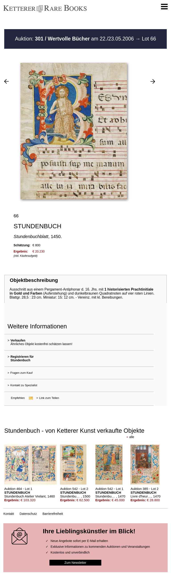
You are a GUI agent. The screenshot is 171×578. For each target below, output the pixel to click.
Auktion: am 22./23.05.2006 (75, 39)
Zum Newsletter (75, 562)
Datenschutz (28, 513)
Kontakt (8, 513)
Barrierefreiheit (53, 513)
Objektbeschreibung (34, 280)
